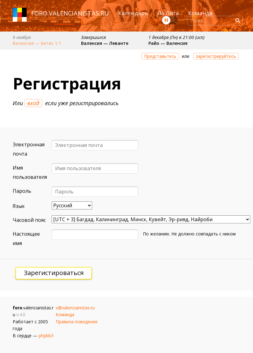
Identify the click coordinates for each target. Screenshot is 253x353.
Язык (19, 206)
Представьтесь (160, 56)
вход (33, 103)
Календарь (133, 13)
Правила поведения (76, 322)
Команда (200, 13)
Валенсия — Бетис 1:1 (37, 43)
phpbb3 (46, 335)
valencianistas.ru (79, 13)
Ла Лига (168, 13)
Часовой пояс (29, 220)
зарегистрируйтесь (216, 56)
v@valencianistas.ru (75, 308)
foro (39, 13)
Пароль (22, 190)
